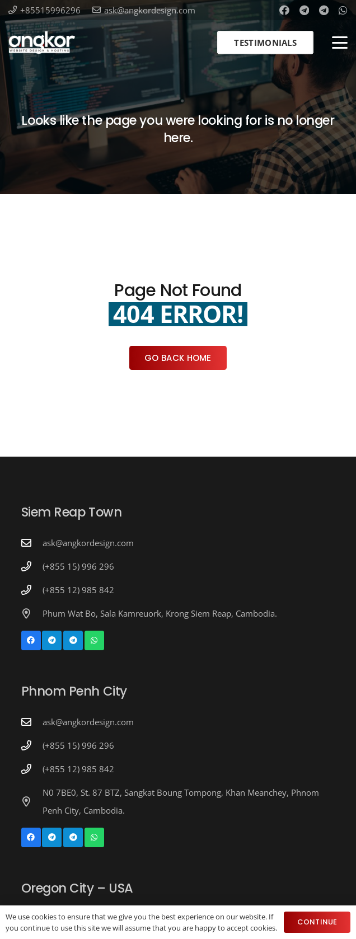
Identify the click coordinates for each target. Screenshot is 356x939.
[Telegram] (304, 10)
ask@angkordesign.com (88, 542)
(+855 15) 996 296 (78, 566)
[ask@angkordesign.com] (32, 543)
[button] (339, 42)
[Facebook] (284, 10)
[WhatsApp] (343, 10)
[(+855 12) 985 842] (32, 590)
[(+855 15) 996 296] (32, 566)
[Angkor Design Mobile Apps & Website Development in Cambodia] (42, 42)
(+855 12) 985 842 (78, 589)
